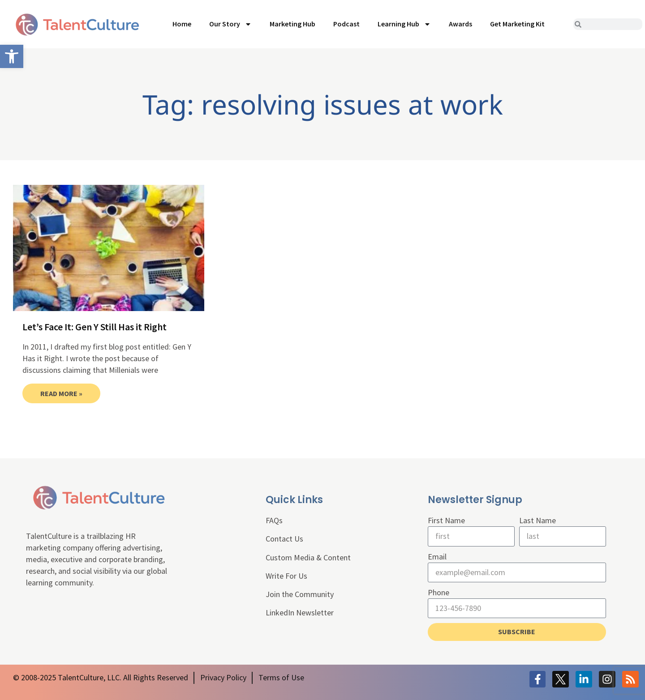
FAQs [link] (274, 520)
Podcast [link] (346, 23)
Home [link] (181, 23)
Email (437, 556)
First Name (446, 520)
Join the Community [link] (300, 594)
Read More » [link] (61, 393)
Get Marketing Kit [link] (517, 23)
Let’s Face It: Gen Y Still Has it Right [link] (94, 326)
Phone (438, 592)
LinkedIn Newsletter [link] (300, 612)
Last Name (537, 520)
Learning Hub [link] (404, 24)
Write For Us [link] (286, 576)
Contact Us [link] (284, 539)
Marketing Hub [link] (292, 23)
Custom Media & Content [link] (308, 557)
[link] (11, 56)
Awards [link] (460, 23)
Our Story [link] (230, 24)
